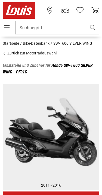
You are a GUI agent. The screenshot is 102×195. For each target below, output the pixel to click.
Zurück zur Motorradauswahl (30, 53)
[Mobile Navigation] (7, 27)
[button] (92, 28)
